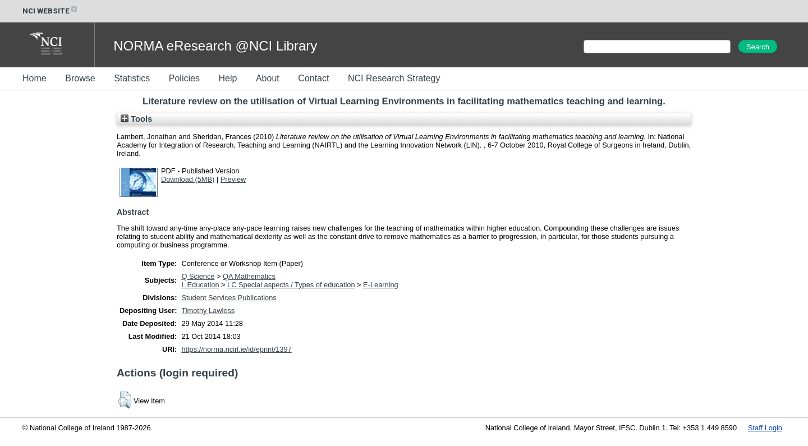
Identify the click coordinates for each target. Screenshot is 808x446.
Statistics (132, 78)
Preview (233, 179)
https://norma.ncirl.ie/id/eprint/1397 (236, 349)
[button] (124, 400)
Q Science (197, 276)
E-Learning (380, 285)
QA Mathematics (249, 276)
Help (227, 78)
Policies (184, 78)
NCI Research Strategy (394, 78)
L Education (200, 285)
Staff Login (765, 428)
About (267, 78)
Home (34, 78)
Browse (80, 78)
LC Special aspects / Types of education (291, 285)
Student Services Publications (228, 297)
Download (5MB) (187, 179)
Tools (136, 118)
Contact (313, 78)
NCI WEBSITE (50, 11)
